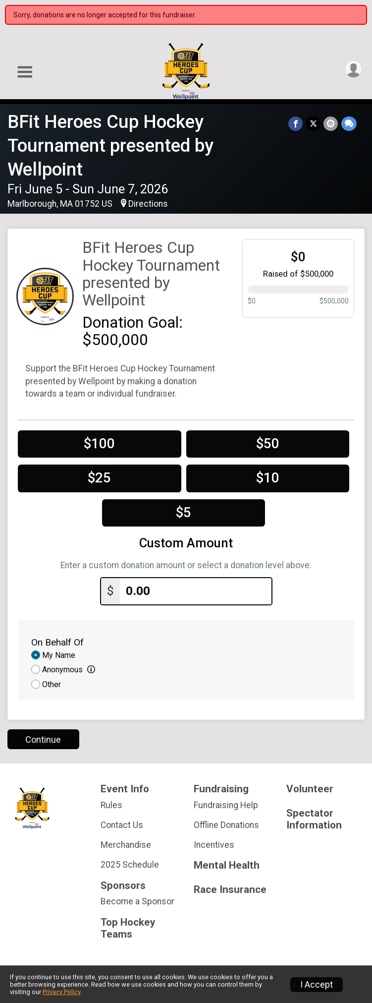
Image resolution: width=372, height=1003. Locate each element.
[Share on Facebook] (296, 124)
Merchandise (126, 844)
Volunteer (309, 788)
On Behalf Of (57, 642)
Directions (148, 204)
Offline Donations (226, 824)
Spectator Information (314, 818)
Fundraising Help (226, 805)
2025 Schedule (130, 865)
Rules (111, 805)
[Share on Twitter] (314, 124)
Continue (43, 739)
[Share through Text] (349, 124)
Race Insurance (230, 889)
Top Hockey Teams (128, 928)
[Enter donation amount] (195, 591)
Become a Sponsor (137, 901)
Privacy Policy (61, 992)
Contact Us (122, 824)
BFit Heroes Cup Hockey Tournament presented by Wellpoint (110, 145)
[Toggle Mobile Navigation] (25, 72)
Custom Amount (186, 543)
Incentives (214, 844)
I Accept (316, 985)
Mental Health (227, 865)
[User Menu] (353, 69)
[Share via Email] (331, 124)
